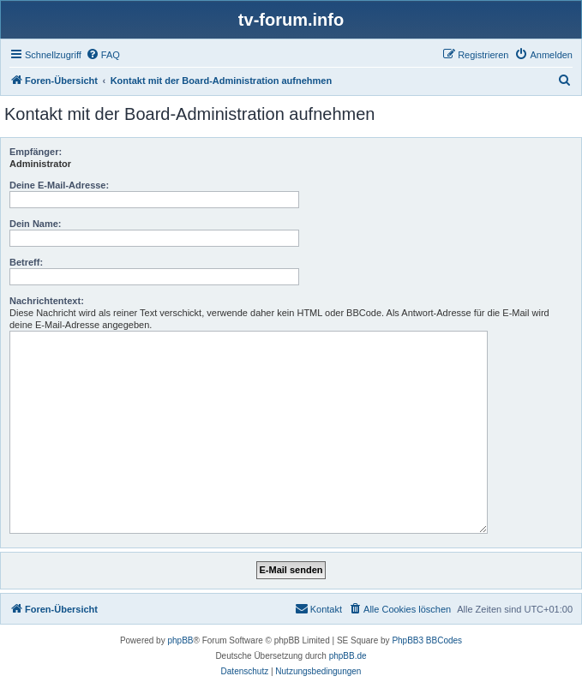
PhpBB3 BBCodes (427, 640)
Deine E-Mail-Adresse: (59, 185)
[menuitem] (103, 55)
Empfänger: (35, 152)
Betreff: (26, 262)
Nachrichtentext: (46, 301)
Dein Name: (35, 223)
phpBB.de (348, 656)
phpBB (180, 640)
